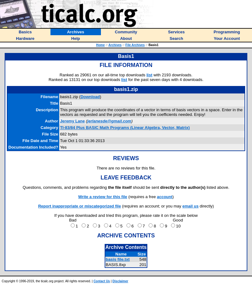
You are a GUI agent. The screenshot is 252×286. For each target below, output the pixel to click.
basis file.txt (118, 259)
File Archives (135, 45)
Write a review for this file (102, 196)
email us (190, 206)
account (165, 196)
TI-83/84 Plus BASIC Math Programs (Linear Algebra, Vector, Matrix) (125, 127)
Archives (114, 45)
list (149, 75)
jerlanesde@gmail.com (109, 121)
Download (90, 96)
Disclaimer (120, 281)
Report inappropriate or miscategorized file (79, 206)
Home (100, 45)
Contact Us (101, 281)
